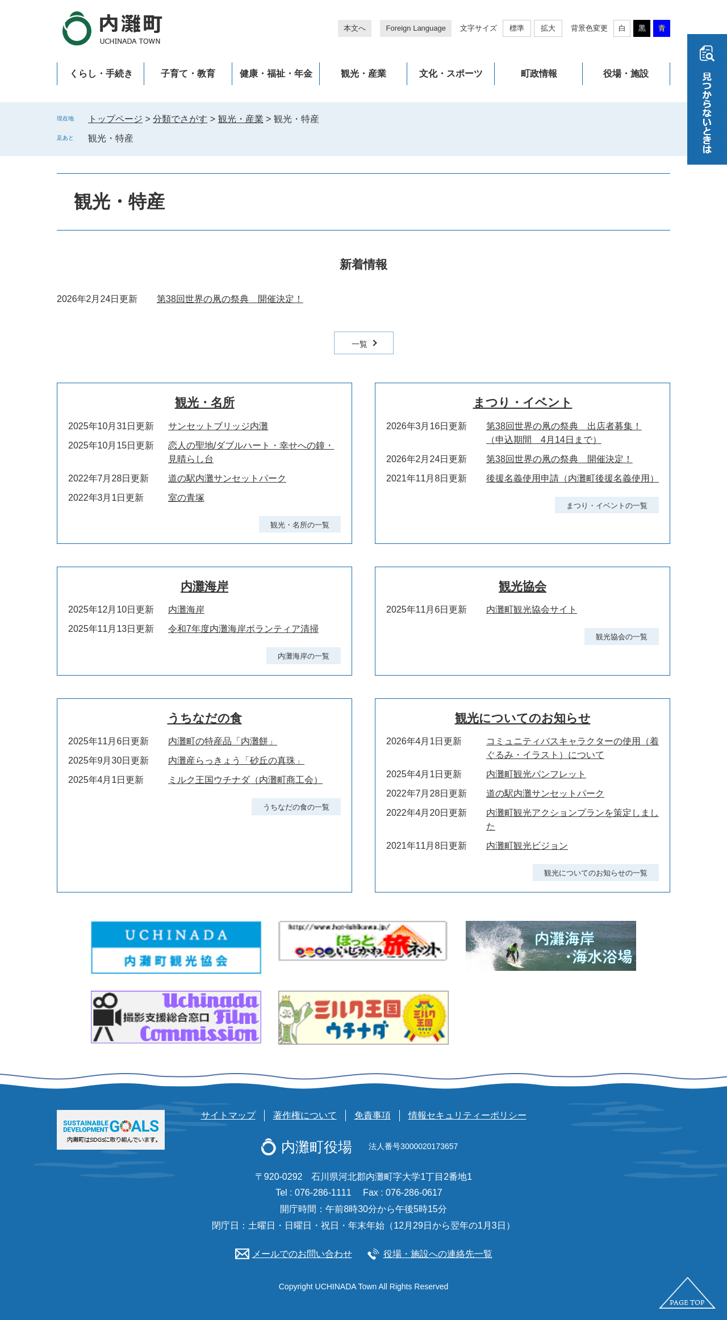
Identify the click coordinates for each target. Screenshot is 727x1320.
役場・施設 (626, 73)
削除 (141, 138)
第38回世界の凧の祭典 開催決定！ (230, 299)
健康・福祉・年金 (276, 73)
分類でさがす (180, 119)
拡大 (548, 28)
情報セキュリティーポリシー (467, 1115)
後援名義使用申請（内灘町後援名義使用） (572, 478)
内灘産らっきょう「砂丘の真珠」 (236, 760)
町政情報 (539, 73)
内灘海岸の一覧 (303, 656)
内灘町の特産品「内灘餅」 (222, 741)
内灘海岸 (204, 586)
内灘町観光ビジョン (527, 845)
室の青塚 (186, 497)
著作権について (305, 1115)
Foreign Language (416, 28)
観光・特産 (110, 138)
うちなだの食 (205, 717)
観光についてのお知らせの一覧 (595, 873)
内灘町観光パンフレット (536, 774)
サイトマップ (228, 1115)
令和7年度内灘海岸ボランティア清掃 (243, 629)
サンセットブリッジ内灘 (218, 426)
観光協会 (522, 586)
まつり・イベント (523, 402)
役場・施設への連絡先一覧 (437, 1254)
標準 (516, 28)
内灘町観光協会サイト (531, 609)
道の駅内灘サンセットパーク (227, 478)
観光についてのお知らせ (523, 717)
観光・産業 (363, 73)
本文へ (355, 28)
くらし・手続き (101, 73)
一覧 (359, 344)
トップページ (115, 119)
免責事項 (372, 1115)
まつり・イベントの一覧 (606, 505)
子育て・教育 (188, 73)
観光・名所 (205, 402)
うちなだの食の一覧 (296, 807)
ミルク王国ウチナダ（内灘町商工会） (245, 780)
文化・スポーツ (451, 73)
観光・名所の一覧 (299, 525)
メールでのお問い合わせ (302, 1254)
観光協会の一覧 (621, 636)
